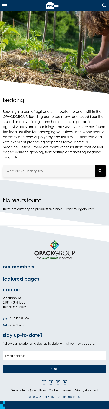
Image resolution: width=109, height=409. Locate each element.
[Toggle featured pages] (54, 278)
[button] (54, 369)
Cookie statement (60, 390)
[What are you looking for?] (100, 171)
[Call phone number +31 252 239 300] (16, 318)
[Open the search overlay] (103, 5)
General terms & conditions (28, 390)
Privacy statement (86, 390)
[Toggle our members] (54, 266)
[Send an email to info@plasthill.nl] (15, 325)
